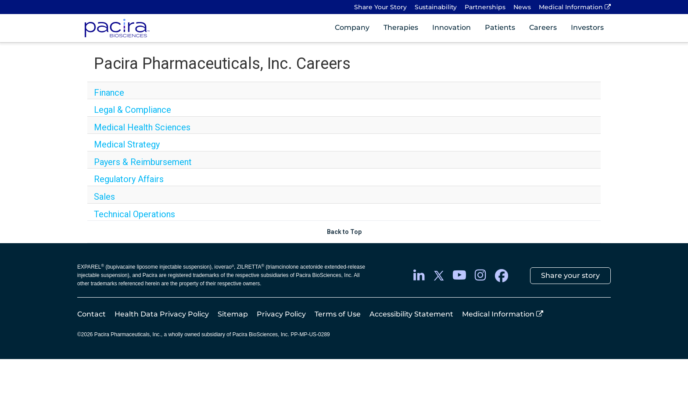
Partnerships (485, 7)
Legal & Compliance (132, 109)
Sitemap (233, 314)
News (522, 7)
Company (352, 27)
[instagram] (480, 275)
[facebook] (501, 275)
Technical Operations (134, 214)
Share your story (570, 275)
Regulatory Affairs (129, 179)
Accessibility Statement (411, 314)
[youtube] (459, 275)
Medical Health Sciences (142, 127)
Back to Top (344, 231)
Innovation (451, 27)
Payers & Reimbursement (143, 162)
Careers (543, 27)
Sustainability (436, 7)
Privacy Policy (281, 314)
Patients (500, 27)
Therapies (400, 27)
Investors (587, 27)
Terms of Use (338, 314)
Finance (109, 92)
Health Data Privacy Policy (162, 314)
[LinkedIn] (419, 275)
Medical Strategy (127, 144)
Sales (104, 196)
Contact (91, 314)
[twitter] (439, 275)
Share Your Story (380, 7)
